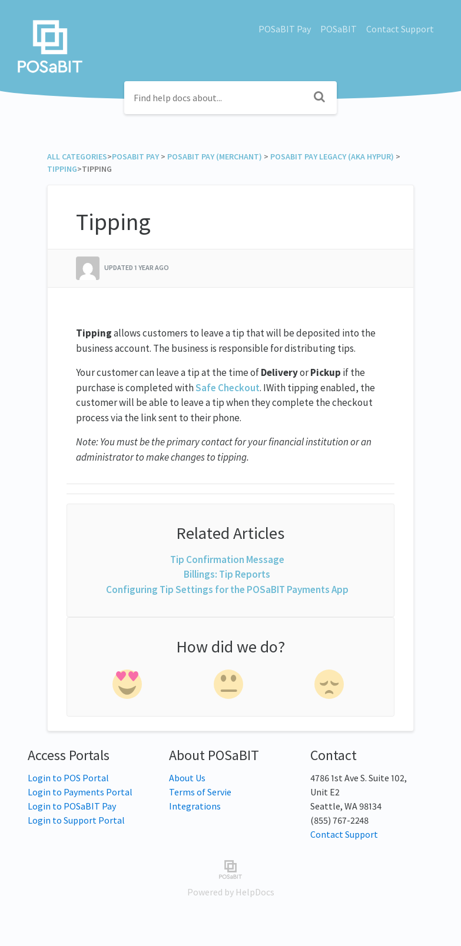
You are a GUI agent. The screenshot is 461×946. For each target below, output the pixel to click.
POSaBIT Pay (284, 29)
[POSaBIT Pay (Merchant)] (214, 156)
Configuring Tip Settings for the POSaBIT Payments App (227, 589)
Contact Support (400, 29)
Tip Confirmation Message (227, 559)
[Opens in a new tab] (230, 868)
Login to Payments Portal (80, 792)
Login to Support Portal (76, 820)
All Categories (77, 156)
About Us (187, 778)
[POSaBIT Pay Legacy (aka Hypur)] (332, 156)
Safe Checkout (227, 387)
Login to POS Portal (68, 778)
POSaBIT (338, 29)
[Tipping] (62, 169)
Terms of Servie (200, 792)
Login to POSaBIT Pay (72, 806)
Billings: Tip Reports (227, 574)
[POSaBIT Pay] (135, 156)
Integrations (195, 806)
